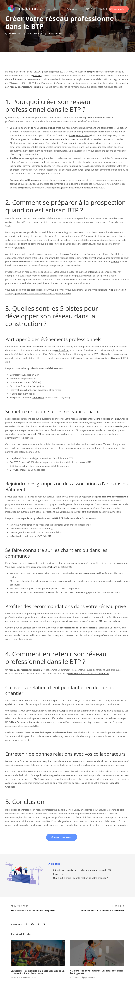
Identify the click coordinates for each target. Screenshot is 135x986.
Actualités (72, 8)
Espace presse (60, 874)
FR (124, 8)
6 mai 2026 (74, 977)
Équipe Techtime (34, 34)
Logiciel (10, 8)
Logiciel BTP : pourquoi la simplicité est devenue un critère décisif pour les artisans (38, 972)
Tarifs (25, 8)
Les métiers (53, 8)
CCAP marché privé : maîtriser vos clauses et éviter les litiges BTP (96, 972)
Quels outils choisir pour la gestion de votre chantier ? (80, 877)
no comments (55, 34)
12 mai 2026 (15, 977)
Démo (39, 8)
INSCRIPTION (106, 8)
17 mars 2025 (14, 34)
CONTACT (90, 8)
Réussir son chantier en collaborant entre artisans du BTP (82, 870)
